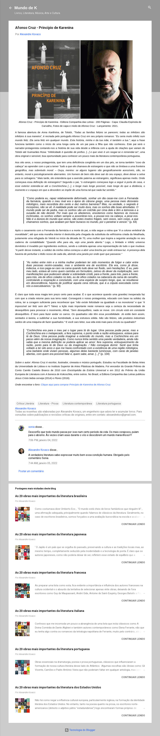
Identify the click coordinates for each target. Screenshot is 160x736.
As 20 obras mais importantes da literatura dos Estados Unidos (58, 687)
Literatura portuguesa (108, 403)
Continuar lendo (133, 524)
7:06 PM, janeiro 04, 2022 (43, 440)
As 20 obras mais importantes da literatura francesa (50, 572)
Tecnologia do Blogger (80, 730)
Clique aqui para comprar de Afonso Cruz (76, 384)
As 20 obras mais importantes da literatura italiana (49, 611)
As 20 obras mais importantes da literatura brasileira (51, 496)
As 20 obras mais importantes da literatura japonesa (50, 534)
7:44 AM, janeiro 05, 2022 (42, 463)
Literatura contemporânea (77, 403)
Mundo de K (26, 8)
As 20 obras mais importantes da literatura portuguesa (52, 649)
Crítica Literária (25, 403)
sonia (31, 426)
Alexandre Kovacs (38, 449)
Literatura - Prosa (48, 403)
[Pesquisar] (150, 7)
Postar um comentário (31, 471)
